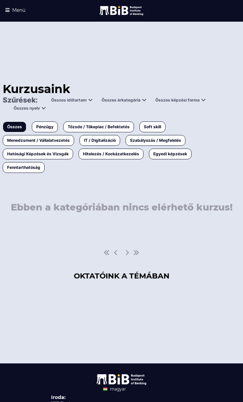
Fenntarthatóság (23, 167)
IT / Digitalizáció (100, 140)
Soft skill (152, 126)
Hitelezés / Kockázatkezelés (111, 153)
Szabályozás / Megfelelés (155, 140)
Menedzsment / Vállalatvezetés (38, 140)
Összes (14, 126)
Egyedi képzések (170, 153)
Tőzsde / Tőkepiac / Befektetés (99, 126)
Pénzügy (44, 126)
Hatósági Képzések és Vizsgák (38, 153)
